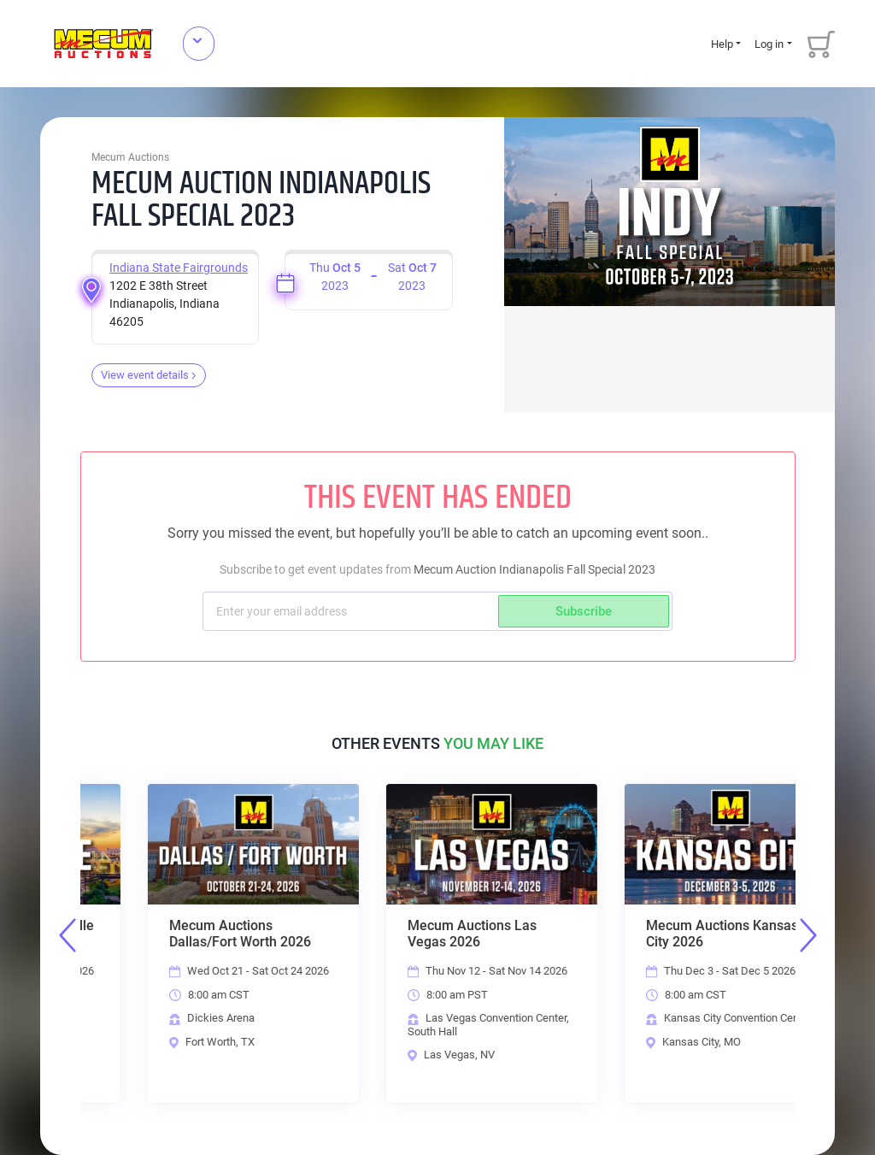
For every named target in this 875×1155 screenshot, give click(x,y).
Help (722, 44)
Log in (769, 44)
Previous (67, 935)
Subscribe (583, 611)
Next (808, 935)
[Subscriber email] (352, 611)
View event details (149, 374)
